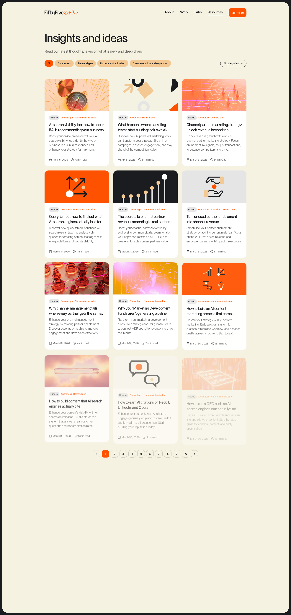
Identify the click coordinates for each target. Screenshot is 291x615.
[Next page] (194, 453)
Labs (198, 12)
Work (184, 12)
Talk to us (237, 12)
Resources (215, 13)
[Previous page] (96, 453)
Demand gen (85, 63)
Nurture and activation (112, 63)
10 (185, 453)
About (169, 12)
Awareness (64, 63)
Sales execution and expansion (150, 63)
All (49, 63)
